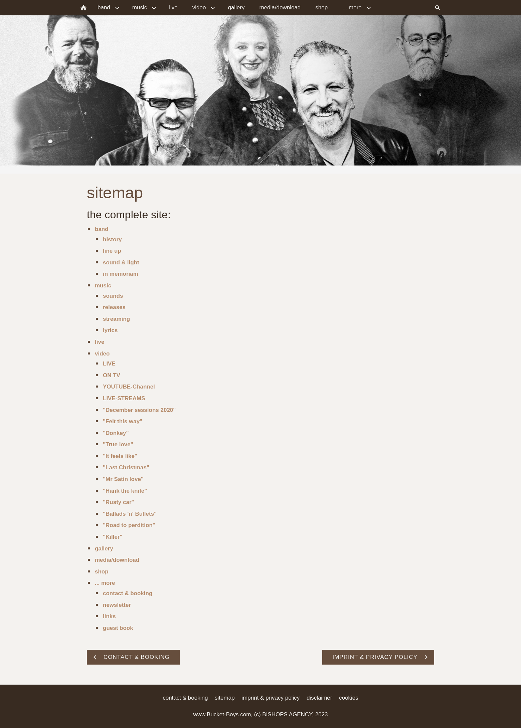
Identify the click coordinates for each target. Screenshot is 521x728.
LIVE (109, 363)
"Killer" (113, 537)
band (102, 229)
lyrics (110, 330)
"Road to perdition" (129, 525)
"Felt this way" (122, 421)
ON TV (111, 375)
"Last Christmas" (126, 467)
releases (114, 307)
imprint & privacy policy (270, 698)
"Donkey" (116, 433)
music (103, 285)
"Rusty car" (118, 502)
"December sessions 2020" (139, 410)
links (109, 616)
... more (105, 583)
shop (102, 571)
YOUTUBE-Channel (129, 387)
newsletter (117, 605)
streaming (116, 319)
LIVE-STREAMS (124, 398)
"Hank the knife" (125, 491)
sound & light (121, 262)
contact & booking (127, 593)
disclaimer (319, 698)
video (102, 353)
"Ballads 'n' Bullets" (130, 514)
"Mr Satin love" (123, 479)
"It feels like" (120, 456)
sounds (113, 296)
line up (112, 251)
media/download (117, 560)
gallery (104, 548)
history (112, 239)
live (99, 342)
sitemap (225, 698)
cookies (348, 698)
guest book (118, 628)
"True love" (118, 444)
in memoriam (120, 274)
